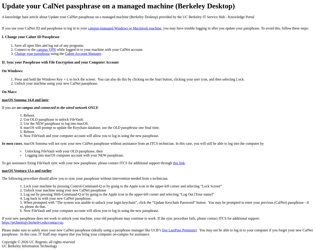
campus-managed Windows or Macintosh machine (124, 28)
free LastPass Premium (179, 230)
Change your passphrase (32, 54)
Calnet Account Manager (83, 54)
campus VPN (46, 49)
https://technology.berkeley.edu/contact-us (32, 222)
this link (179, 163)
